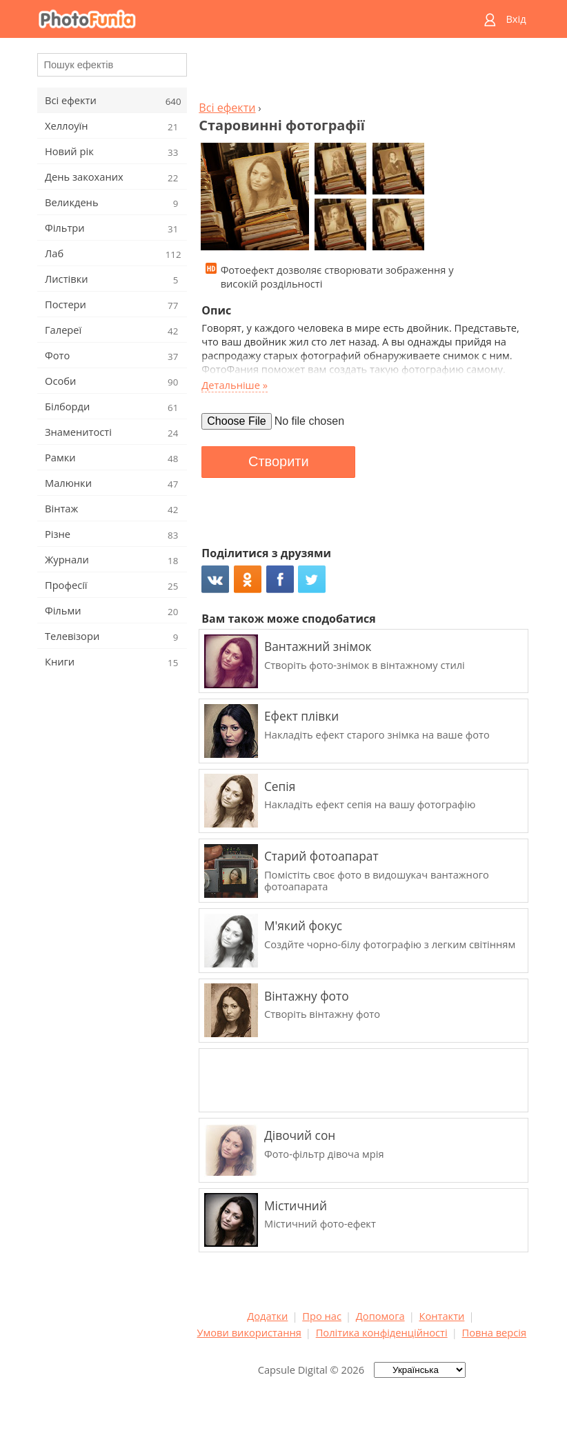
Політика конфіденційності (382, 1332)
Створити (278, 461)
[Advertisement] (361, 73)
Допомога (380, 1316)
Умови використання (249, 1332)
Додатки (267, 1316)
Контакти (442, 1316)
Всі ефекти (227, 107)
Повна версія (494, 1332)
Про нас (321, 1316)
